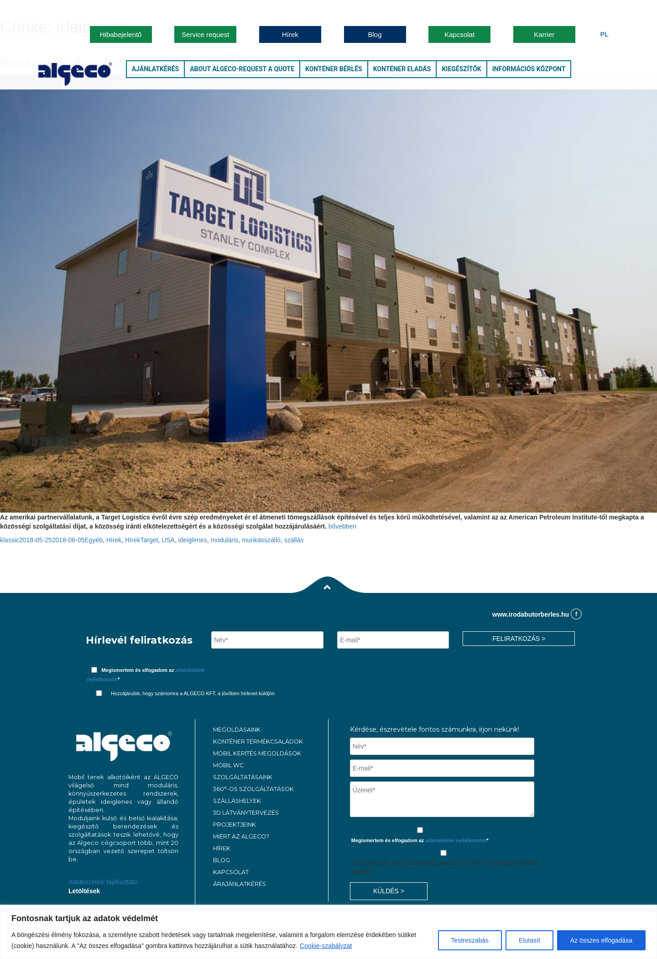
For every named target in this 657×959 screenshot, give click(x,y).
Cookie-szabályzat (326, 945)
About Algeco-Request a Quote (242, 69)
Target (149, 540)
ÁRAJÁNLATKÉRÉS (239, 883)
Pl (604, 34)
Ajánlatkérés (155, 69)
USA (168, 540)
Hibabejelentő (121, 34)
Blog (375, 34)
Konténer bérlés (333, 69)
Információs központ (529, 69)
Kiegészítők (461, 69)
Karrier (544, 34)
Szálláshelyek (237, 800)
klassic (9, 540)
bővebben (342, 526)
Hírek (290, 34)
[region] (328, 932)
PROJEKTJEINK (234, 824)
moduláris (225, 540)
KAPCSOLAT (231, 872)
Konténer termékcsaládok (258, 741)
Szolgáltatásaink (242, 777)
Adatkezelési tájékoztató (102, 882)
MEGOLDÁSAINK (237, 729)
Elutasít (529, 940)
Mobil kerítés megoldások (257, 753)
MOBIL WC (228, 765)
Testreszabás (470, 940)
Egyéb (93, 540)
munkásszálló (261, 540)
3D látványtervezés (246, 812)
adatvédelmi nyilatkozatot (455, 840)
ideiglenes (192, 540)
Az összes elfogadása (601, 940)
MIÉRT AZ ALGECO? (241, 836)
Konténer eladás (402, 69)
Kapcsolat (459, 34)
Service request (205, 34)
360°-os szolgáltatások (253, 789)
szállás (294, 540)
